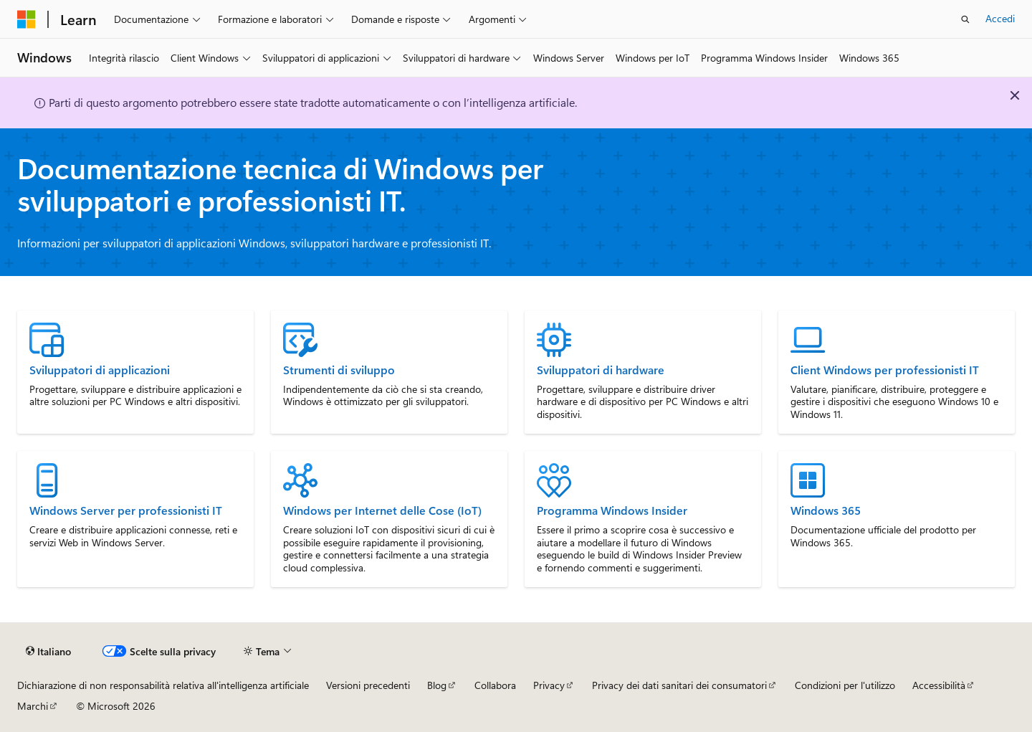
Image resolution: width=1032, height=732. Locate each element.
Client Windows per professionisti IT (884, 370)
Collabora (495, 685)
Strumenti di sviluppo (339, 370)
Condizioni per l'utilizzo (845, 685)
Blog (436, 685)
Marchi (32, 706)
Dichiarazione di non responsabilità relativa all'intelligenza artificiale (163, 685)
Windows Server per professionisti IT (125, 510)
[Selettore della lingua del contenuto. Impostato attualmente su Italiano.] (48, 651)
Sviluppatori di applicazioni (99, 370)
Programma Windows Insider (612, 510)
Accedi (1000, 18)
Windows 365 (825, 510)
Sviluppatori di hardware (600, 370)
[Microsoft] (26, 19)
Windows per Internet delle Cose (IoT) (382, 510)
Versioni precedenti (368, 685)
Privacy (549, 685)
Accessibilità (938, 685)
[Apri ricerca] (965, 19)
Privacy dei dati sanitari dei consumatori (679, 685)
